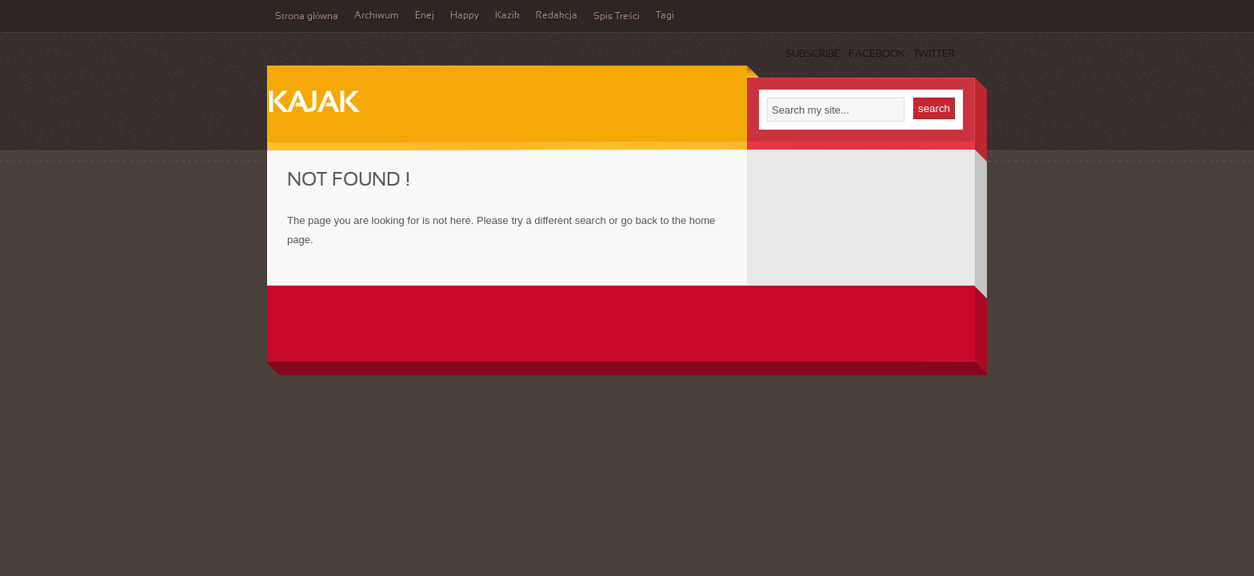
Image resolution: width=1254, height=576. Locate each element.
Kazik (507, 16)
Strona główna (306, 17)
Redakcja (556, 16)
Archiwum (376, 16)
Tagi (665, 16)
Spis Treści (616, 17)
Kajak (312, 104)
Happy (464, 16)
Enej (424, 16)
